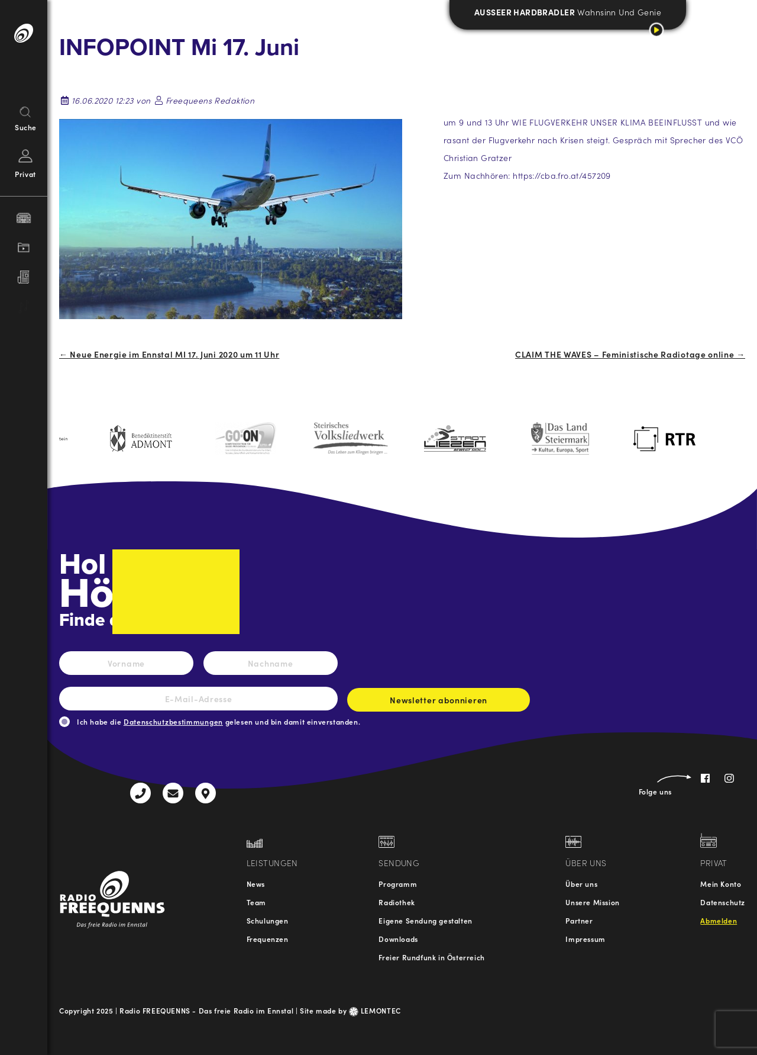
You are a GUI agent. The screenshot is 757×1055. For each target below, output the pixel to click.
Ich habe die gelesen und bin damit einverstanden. (218, 721)
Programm (397, 884)
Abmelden (718, 920)
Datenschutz (722, 902)
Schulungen (268, 920)
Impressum (585, 939)
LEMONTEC (375, 1010)
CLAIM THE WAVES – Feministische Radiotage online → (630, 354)
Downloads (398, 939)
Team (256, 902)
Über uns (581, 884)
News (256, 884)
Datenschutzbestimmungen (173, 721)
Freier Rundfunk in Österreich (431, 957)
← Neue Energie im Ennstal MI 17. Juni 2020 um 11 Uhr (169, 354)
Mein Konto (720, 884)
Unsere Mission (592, 902)
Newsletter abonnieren (438, 703)
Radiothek (396, 902)
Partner (579, 920)
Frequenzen (268, 939)
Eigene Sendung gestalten (425, 920)
